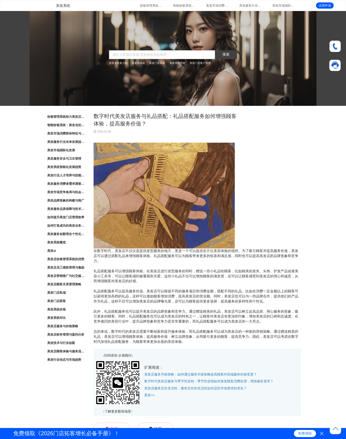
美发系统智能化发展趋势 (64, 167)
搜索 (225, 54)
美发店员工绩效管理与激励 (65, 267)
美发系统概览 (56, 242)
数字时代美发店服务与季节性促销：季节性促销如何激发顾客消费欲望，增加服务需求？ (208, 381)
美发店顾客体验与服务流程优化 (66, 351)
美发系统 (63, 5)
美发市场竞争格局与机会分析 (66, 192)
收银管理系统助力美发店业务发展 (151, 5)
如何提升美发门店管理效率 (65, 217)
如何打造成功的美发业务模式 (66, 225)
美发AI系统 (138, 63)
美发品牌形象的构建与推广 (65, 200)
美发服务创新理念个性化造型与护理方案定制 (66, 234)
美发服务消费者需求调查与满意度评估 (66, 183)
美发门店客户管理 (200, 63)
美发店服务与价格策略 (62, 326)
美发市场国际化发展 (283, 5)
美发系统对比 (56, 317)
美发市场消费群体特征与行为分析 (217, 5)
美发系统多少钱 (118, 63)
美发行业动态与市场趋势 (64, 359)
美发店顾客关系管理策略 (64, 284)
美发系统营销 (177, 63)
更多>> (149, 395)
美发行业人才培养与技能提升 (66, 175)
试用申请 (325, 5)
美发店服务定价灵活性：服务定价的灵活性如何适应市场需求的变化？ (195, 388)
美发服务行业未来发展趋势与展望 (250, 5)
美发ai (51, 250)
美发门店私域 (56, 292)
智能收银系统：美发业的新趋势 (184, 5)
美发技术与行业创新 (61, 343)
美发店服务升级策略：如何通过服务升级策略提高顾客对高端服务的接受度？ (200, 374)
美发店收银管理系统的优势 (65, 259)
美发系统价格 (56, 309)
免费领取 (305, 433)
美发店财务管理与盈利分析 (65, 334)
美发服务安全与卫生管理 (64, 158)
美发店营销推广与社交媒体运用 (66, 276)
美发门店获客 (157, 63)
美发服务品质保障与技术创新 (66, 209)
